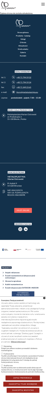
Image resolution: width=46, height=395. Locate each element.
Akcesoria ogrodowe (13, 281)
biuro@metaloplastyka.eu (27, 92)
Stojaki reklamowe (12, 272)
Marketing (8, 346)
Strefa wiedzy (23, 49)
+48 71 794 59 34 (23, 82)
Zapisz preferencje (22, 378)
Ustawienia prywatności (23, 294)
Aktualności (23, 46)
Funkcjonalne (9, 354)
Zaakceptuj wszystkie (23, 390)
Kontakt (23, 56)
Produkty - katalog (23, 36)
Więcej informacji (18, 341)
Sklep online (23, 210)
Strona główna (23, 32)
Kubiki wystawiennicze (14, 284)
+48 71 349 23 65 (23, 87)
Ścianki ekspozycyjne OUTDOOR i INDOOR (22, 288)
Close (44, 298)
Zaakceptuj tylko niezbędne (23, 384)
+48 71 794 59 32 (23, 77)
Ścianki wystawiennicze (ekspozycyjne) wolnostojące (20, 277)
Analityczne (8, 365)
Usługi (23, 39)
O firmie (23, 42)
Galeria (23, 52)
